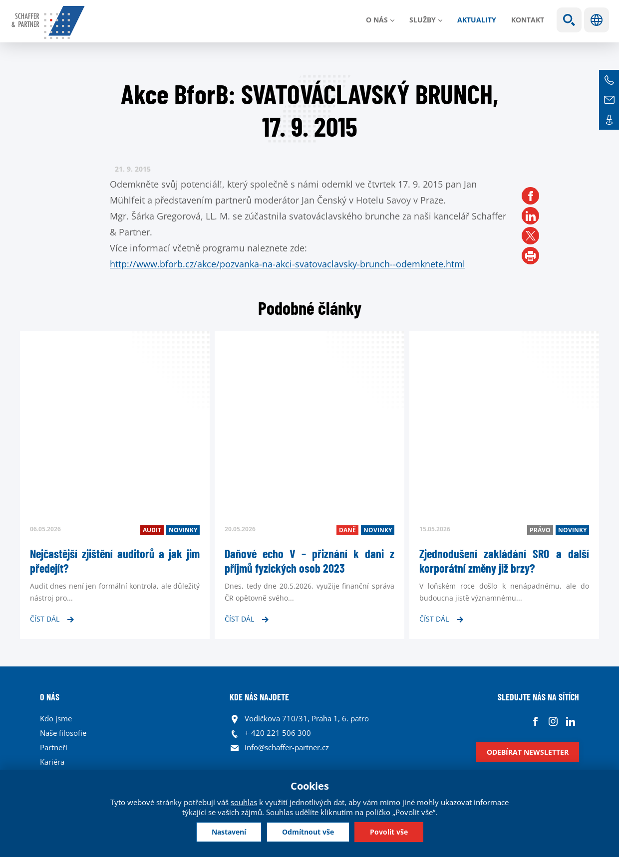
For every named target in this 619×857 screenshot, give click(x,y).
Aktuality (476, 19)
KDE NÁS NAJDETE (259, 696)
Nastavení (229, 832)
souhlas (244, 802)
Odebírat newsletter (528, 752)
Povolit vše (389, 832)
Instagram (553, 721)
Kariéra (52, 762)
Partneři (53, 747)
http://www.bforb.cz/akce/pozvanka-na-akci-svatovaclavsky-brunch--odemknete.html (287, 264)
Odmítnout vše (308, 832)
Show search (569, 19)
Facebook (535, 721)
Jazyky (596, 19)
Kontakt (527, 19)
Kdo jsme (56, 718)
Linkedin (570, 721)
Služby (422, 19)
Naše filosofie (63, 733)
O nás (377, 19)
